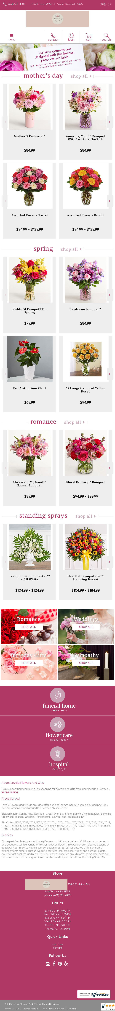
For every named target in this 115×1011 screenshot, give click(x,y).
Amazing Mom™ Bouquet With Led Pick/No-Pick (85, 137)
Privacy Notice (30, 1008)
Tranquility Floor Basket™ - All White (29, 577)
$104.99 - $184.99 (86, 590)
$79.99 (29, 323)
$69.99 (29, 402)
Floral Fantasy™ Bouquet (85, 482)
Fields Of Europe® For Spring (29, 310)
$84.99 (29, 150)
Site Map (72, 1008)
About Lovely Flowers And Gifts (23, 782)
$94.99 (85, 402)
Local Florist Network (53, 1008)
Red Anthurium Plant (29, 388)
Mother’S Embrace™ (29, 136)
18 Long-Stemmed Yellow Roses (85, 390)
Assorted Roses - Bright (85, 215)
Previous (5, 122)
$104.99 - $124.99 (29, 590)
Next (110, 122)
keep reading (10, 792)
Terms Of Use (12, 1008)
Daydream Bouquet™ (85, 309)
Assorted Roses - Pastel (29, 215)
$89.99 (29, 496)
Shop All (79, 76)
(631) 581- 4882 (16, 3)
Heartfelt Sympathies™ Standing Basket (86, 577)
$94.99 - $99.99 (85, 496)
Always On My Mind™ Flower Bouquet (29, 483)
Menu (11, 39)
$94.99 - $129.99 (29, 229)
